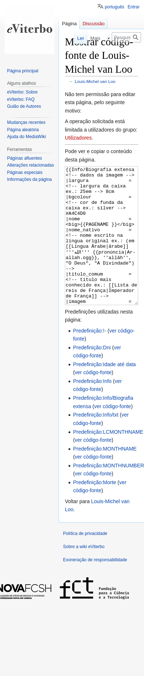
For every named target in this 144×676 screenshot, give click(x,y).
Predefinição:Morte (94, 510)
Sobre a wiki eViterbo (83, 574)
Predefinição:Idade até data (104, 392)
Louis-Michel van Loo (95, 81)
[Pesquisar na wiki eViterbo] (126, 37)
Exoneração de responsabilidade (95, 587)
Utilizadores (78, 138)
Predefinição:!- (89, 358)
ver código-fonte (93, 400)
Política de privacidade (85, 560)
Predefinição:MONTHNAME (105, 476)
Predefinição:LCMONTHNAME (108, 459)
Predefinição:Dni (92, 375)
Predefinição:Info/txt (95, 442)
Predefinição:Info (92, 408)
